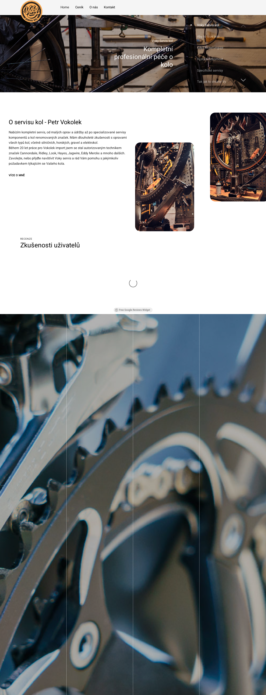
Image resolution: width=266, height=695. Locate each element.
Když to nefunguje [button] (210, 47)
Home (64, 7)
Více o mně (17, 176)
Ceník (79, 7)
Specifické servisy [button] (210, 70)
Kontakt (109, 7)
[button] (243, 79)
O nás (93, 7)
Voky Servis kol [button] (208, 25)
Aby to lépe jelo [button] (208, 36)
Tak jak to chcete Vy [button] (211, 81)
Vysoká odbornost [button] (210, 59)
